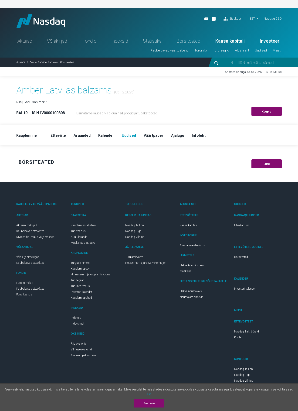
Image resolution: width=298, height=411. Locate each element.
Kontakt (239, 337)
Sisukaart (233, 19)
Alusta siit (242, 50)
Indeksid (119, 41)
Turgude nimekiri (81, 262)
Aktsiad (24, 41)
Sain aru (149, 403)
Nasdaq (40, 21)
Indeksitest (77, 323)
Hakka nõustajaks (191, 291)
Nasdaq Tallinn (134, 225)
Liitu (267, 164)
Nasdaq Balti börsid (246, 331)
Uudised (261, 50)
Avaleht (20, 62)
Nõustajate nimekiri (191, 297)
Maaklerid (186, 271)
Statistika (152, 41)
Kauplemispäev (80, 268)
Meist (277, 50)
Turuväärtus (78, 231)
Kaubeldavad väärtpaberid (169, 50)
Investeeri (270, 41)
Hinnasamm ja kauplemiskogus (90, 274)
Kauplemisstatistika (83, 225)
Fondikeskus (24, 294)
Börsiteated (188, 41)
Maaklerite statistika (83, 242)
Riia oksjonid (79, 343)
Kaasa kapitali (230, 41)
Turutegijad (78, 280)
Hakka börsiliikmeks (192, 265)
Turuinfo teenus (80, 286)
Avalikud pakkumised (84, 355)
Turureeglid (221, 50)
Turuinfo (200, 50)
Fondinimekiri (24, 282)
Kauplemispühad (81, 297)
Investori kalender (81, 292)
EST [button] (252, 18)
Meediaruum (242, 225)
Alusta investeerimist (193, 245)
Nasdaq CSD (273, 18)
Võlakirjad (57, 41)
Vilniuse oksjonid (81, 349)
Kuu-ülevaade (79, 237)
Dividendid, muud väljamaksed (35, 237)
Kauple (266, 111)
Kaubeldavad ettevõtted (30, 231)
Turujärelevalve (134, 257)
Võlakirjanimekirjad (27, 257)
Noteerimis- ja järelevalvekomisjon (145, 262)
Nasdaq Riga (133, 231)
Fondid (89, 41)
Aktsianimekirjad (26, 225)
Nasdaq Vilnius (134, 237)
